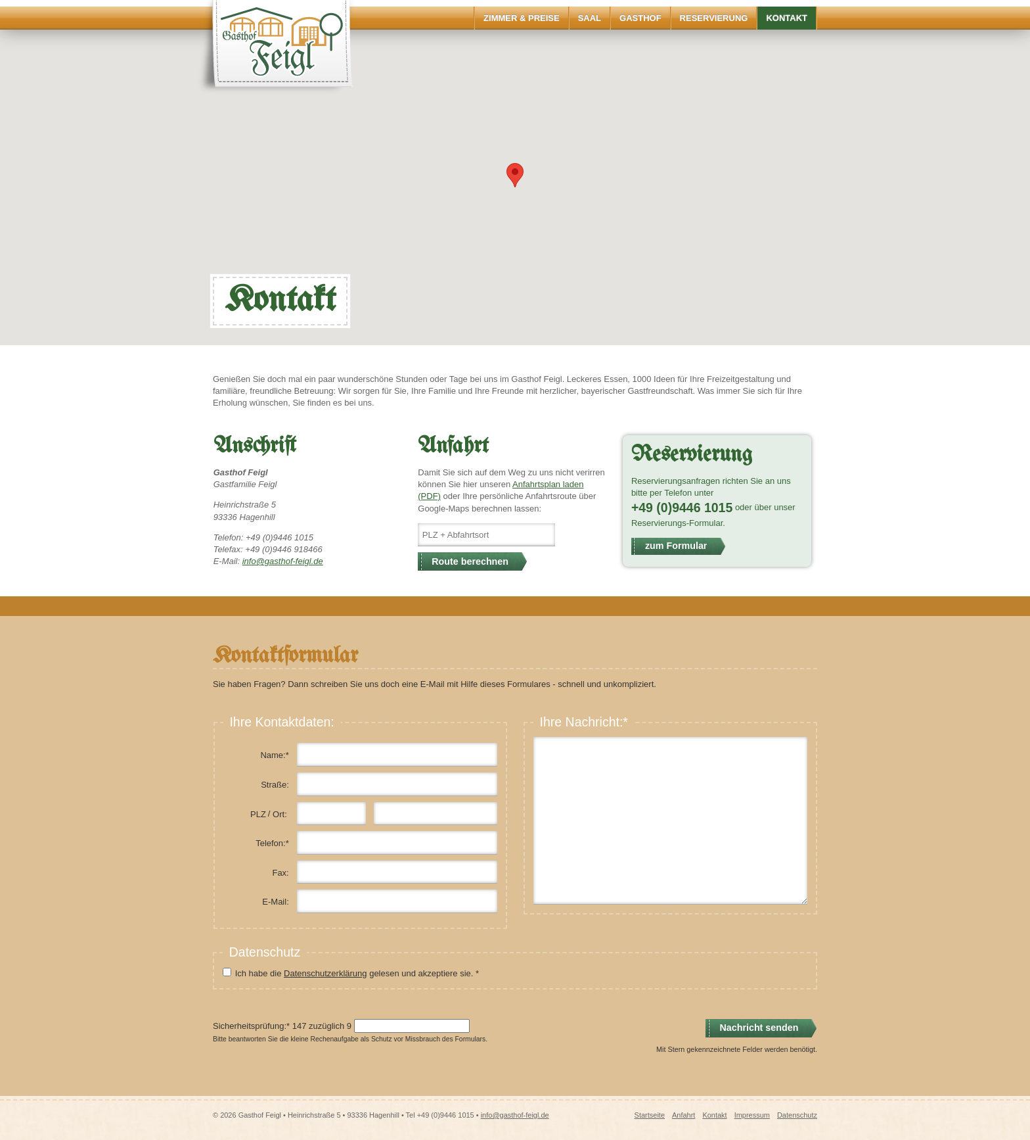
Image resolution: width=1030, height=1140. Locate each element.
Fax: (280, 872)
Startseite (650, 1115)
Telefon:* (272, 843)
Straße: (275, 784)
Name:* (274, 755)
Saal (589, 18)
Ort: (280, 814)
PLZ (258, 814)
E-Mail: (275, 901)
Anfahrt (683, 1115)
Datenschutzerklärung (325, 973)
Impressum (752, 1115)
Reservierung (714, 18)
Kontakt (786, 18)
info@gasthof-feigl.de (282, 561)
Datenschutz (797, 1115)
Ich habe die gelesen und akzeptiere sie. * (357, 973)
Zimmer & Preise (521, 18)
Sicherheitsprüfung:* (251, 1026)
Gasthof (640, 18)
